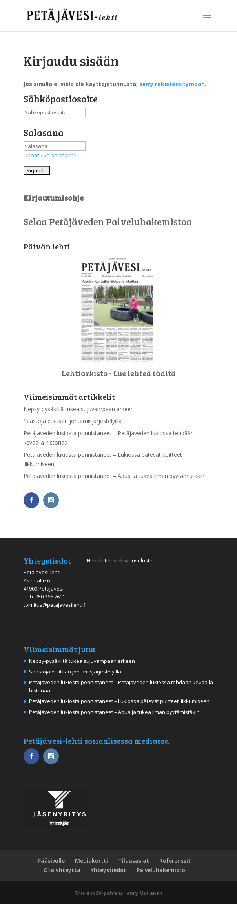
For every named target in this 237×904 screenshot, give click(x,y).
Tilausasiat (133, 860)
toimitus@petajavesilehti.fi (55, 604)
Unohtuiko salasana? (50, 155)
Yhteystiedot (108, 870)
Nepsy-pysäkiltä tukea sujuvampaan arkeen (79, 409)
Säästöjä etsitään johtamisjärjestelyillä (73, 421)
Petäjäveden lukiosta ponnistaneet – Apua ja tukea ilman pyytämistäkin (114, 475)
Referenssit (175, 860)
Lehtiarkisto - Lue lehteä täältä (119, 373)
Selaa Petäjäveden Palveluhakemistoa (108, 221)
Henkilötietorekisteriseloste (120, 560)
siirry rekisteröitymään (172, 84)
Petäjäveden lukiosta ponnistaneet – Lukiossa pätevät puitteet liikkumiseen (119, 701)
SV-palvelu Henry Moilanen (129, 893)
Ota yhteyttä (62, 870)
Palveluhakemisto (161, 870)
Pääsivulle (51, 860)
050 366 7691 (50, 596)
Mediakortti (91, 860)
